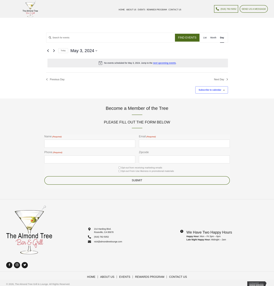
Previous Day (55, 79)
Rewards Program (149, 276)
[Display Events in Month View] (213, 38)
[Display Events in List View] (205, 38)
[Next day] (54, 51)
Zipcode (144, 152)
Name (53, 136)
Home (91, 276)
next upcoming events (164, 63)
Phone (53, 152)
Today (63, 50)
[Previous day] (48, 51)
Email (147, 136)
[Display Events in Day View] (222, 38)
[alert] (137, 63)
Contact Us (178, 276)
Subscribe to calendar (210, 90)
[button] (9, 265)
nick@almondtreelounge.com (108, 241)
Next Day (221, 79)
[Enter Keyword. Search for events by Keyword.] (110, 38)
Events (124, 276)
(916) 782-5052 (101, 237)
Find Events (187, 37)
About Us (107, 276)
